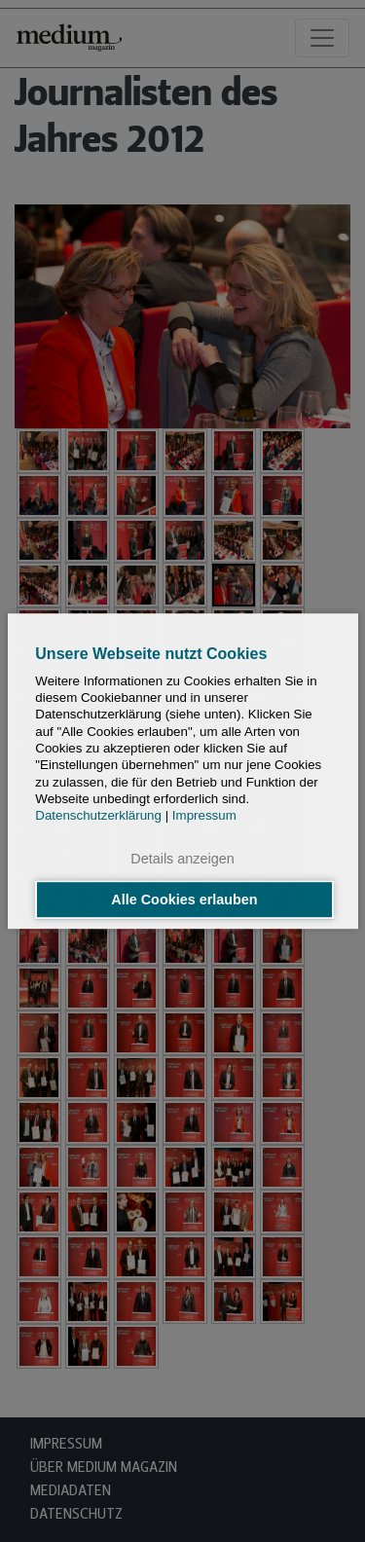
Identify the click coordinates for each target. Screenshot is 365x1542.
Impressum (204, 815)
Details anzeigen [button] (182, 859)
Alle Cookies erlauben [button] (184, 899)
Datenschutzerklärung (98, 815)
